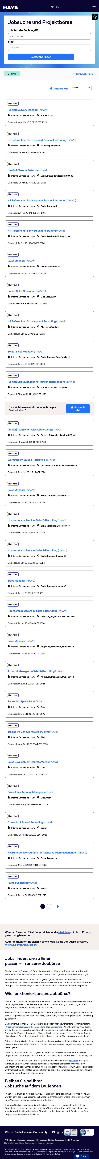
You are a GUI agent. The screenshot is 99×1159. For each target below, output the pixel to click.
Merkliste (64, 932)
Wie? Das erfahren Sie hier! (21, 944)
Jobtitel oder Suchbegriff (23, 30)
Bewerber (73, 1060)
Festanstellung (38, 1027)
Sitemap (12, 1140)
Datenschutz (59, 1140)
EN (57, 7)
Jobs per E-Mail (59, 88)
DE (52, 7)
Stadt (11, 41)
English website (30, 1143)
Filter (12, 73)
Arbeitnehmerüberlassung (18, 1027)
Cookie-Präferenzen (72, 1140)
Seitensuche (21, 1140)
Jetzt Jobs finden (41, 56)
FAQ (6, 1140)
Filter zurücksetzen (82, 74)
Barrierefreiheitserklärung (14, 1143)
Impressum (31, 1140)
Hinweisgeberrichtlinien (45, 1140)
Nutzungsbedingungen (46, 1143)
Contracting (56, 1027)
